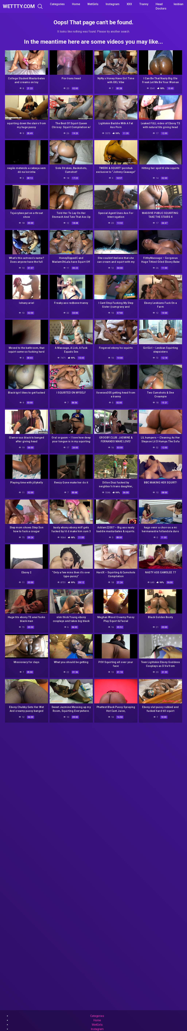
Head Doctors (161, 6)
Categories (57, 4)
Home (76, 4)
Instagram (112, 4)
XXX (129, 4)
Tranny (143, 4)
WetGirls (92, 4)
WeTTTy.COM (19, 6)
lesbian (178, 4)
